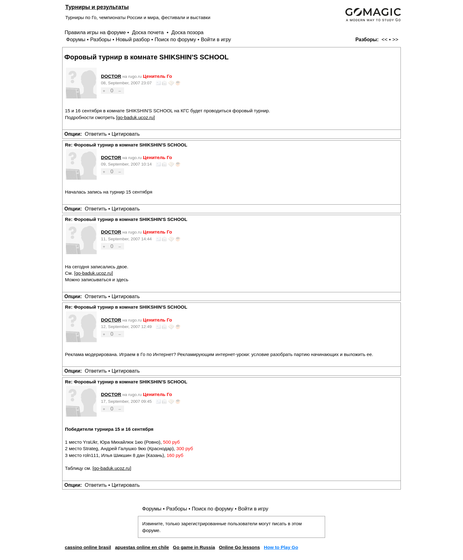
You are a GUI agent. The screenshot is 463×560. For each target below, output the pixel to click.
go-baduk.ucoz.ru (135, 117)
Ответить (96, 134)
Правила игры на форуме (95, 32)
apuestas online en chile (142, 547)
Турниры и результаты (97, 7)
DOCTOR (111, 76)
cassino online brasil (88, 547)
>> (395, 39)
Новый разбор (133, 39)
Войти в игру (216, 39)
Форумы (75, 39)
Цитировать (125, 134)
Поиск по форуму (175, 39)
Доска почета (148, 32)
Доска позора (187, 32)
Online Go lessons (239, 547)
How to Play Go (281, 547)
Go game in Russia (194, 547)
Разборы (100, 39)
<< (384, 39)
